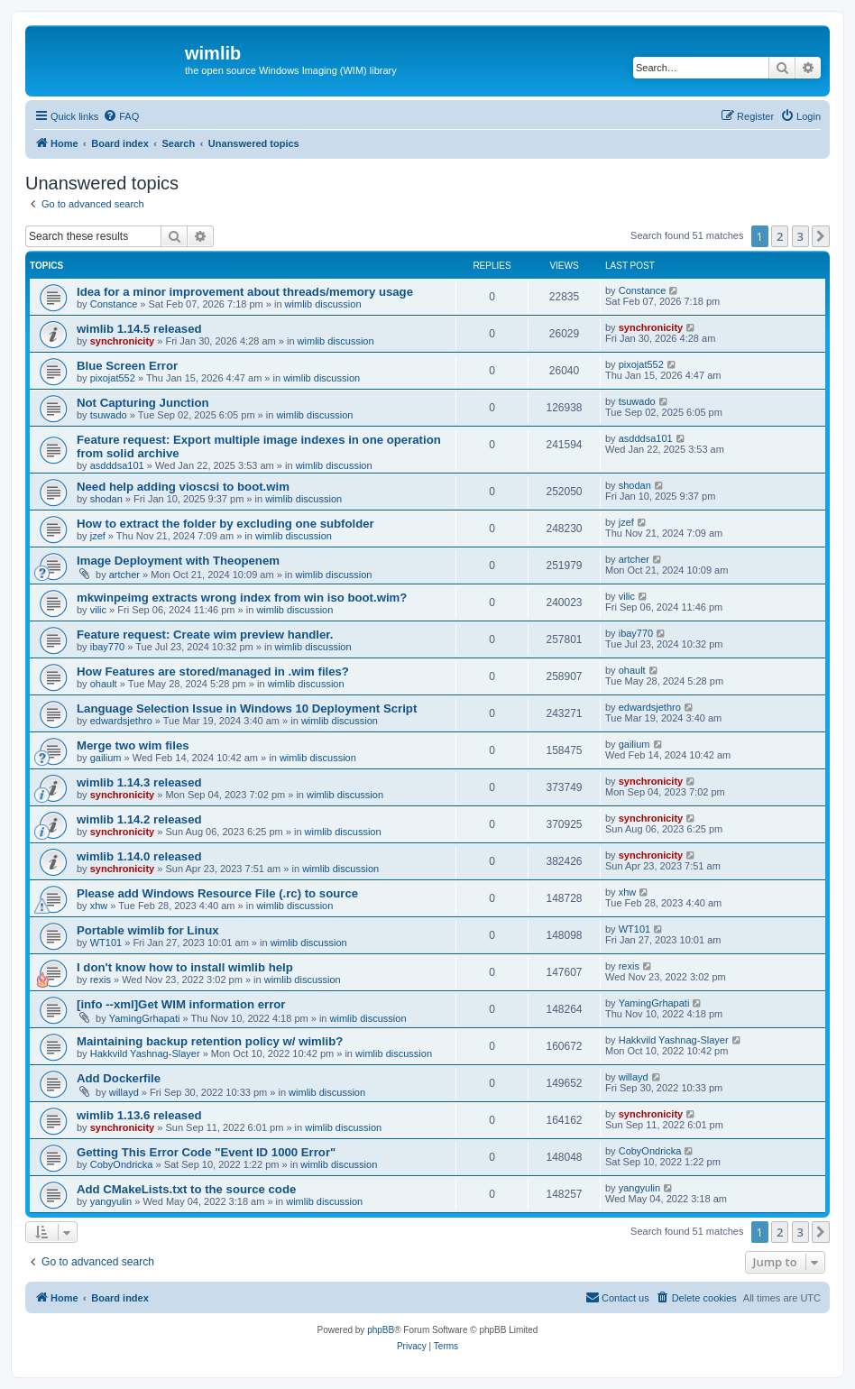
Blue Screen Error (127, 366)
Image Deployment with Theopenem (178, 560)
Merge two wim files (133, 745)
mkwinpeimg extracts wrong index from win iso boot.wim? (242, 597)
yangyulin (111, 1201)
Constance (114, 304)
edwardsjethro (121, 720)
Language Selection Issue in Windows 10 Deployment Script (247, 708)
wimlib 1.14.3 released (139, 782)
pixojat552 (112, 378)
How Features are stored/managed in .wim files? (213, 671)
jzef (98, 535)
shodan (106, 498)
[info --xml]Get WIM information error (181, 1004)
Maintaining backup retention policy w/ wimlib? (210, 1041)
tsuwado (108, 414)
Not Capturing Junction (143, 402)
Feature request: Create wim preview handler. (205, 634)
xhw (99, 905)
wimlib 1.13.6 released (139, 1115)
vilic (98, 609)
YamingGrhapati (144, 1018)
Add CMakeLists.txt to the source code (186, 1189)
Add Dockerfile (119, 1078)
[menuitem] (121, 116)
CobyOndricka (121, 1164)
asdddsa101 (117, 465)
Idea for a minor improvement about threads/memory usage (245, 292)
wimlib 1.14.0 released (139, 856)
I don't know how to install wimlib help (185, 967)
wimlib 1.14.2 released (139, 819)
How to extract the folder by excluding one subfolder (225, 523)
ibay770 (107, 646)
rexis (100, 979)
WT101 (106, 942)
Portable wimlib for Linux (148, 930)
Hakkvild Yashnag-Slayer (145, 1053)
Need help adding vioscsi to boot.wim (183, 486)
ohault (103, 683)
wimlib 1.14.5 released (139, 329)
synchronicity (122, 341)
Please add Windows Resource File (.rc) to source (217, 893)
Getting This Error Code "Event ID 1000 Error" (206, 1152)
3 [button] (800, 236)
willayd (124, 1092)
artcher (124, 574)
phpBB (380, 1330)
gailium (106, 757)
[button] (821, 236)
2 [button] (780, 236)
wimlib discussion (323, 304)
